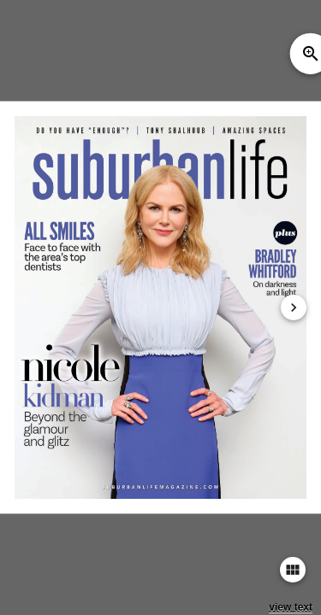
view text (290, 607)
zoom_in (310, 54)
